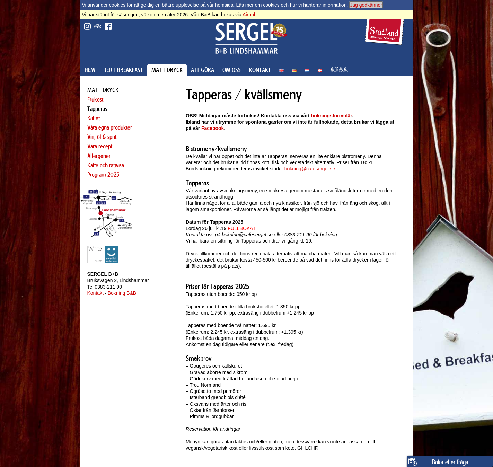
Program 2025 (103, 174)
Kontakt (95, 293)
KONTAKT (260, 70)
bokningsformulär (331, 115)
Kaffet (93, 118)
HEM (90, 70)
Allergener (99, 155)
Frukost (95, 99)
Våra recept (99, 146)
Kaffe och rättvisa (105, 165)
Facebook (212, 128)
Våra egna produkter (109, 127)
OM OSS (231, 70)
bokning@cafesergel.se (309, 168)
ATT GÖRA (202, 70)
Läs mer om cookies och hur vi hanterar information (291, 5)
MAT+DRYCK (167, 70)
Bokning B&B (122, 293)
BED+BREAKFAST (123, 70)
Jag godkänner (366, 5)
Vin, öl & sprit (101, 136)
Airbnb (249, 14)
